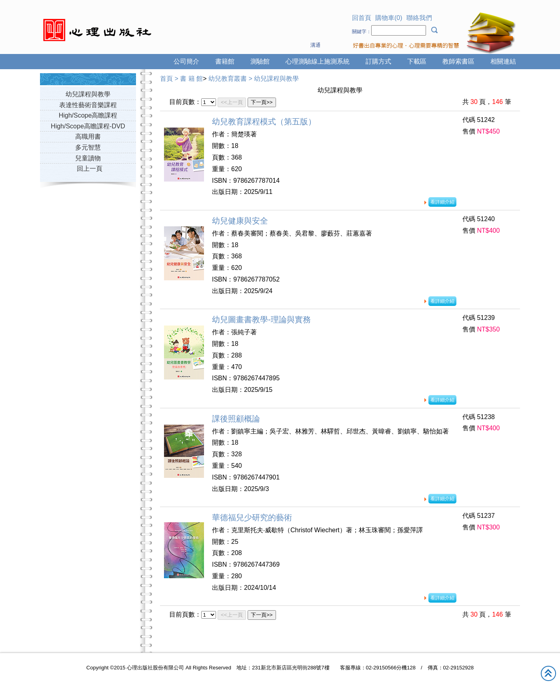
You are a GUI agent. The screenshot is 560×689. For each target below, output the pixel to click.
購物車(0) (388, 17)
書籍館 (224, 61)
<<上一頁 (232, 102)
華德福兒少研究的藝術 (252, 517)
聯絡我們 (419, 17)
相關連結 (503, 61)
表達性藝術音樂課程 (88, 105)
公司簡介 (186, 61)
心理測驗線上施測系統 (318, 61)
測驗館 (260, 61)
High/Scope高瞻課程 (88, 115)
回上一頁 (89, 168)
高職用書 (88, 136)
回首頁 (361, 17)
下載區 (416, 61)
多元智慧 (88, 147)
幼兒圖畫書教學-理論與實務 (261, 319)
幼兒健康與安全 (240, 220)
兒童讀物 (88, 158)
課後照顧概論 (236, 418)
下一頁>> (262, 102)
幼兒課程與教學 (88, 94)
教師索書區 (458, 61)
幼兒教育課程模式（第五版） (264, 121)
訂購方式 (378, 61)
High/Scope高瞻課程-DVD (88, 126)
